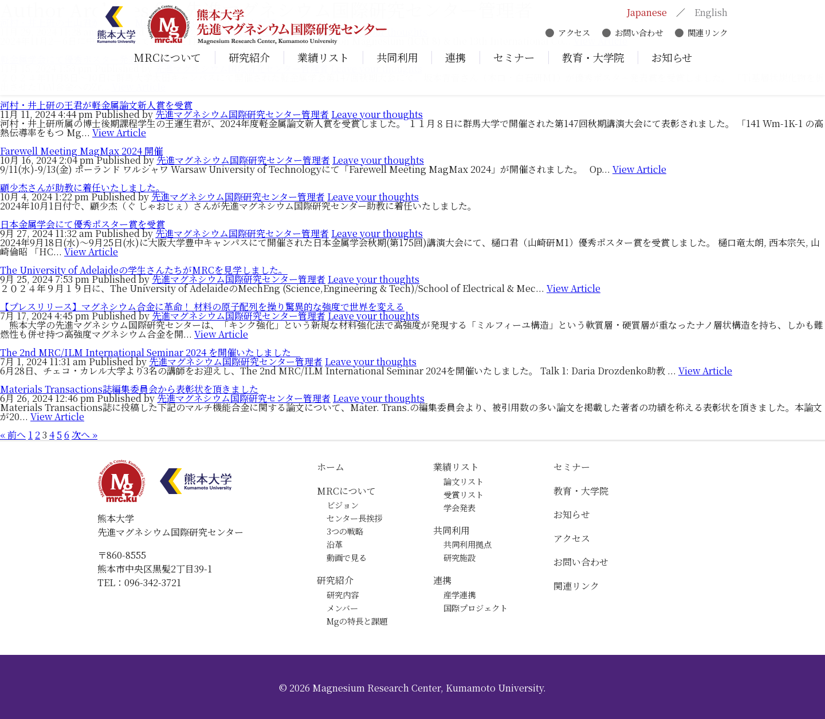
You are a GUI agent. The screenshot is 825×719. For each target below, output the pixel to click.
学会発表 (459, 507)
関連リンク (708, 35)
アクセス (574, 35)
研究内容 (343, 594)
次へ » (84, 434)
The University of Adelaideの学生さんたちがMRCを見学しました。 (144, 269)
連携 (442, 580)
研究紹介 (335, 580)
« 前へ (13, 434)
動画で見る (347, 557)
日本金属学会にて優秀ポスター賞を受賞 (82, 224)
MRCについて (346, 490)
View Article (119, 132)
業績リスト (456, 466)
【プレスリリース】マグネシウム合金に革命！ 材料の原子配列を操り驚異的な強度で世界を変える (202, 306)
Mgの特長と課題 (357, 621)
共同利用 (451, 530)
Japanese (647, 15)
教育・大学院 (580, 490)
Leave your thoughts (377, 114)
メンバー (342, 608)
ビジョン (343, 505)
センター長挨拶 (354, 518)
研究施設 (459, 557)
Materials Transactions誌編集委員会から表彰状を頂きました (129, 389)
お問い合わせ (639, 35)
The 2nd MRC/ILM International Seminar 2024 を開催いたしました (150, 352)
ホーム (330, 466)
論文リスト (463, 481)
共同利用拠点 (467, 544)
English (711, 15)
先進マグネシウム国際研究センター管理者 (242, 114)
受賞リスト (463, 494)
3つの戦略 (345, 531)
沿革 (335, 544)
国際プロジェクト (475, 608)
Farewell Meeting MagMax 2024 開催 (81, 150)
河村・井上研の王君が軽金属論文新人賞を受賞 (96, 105)
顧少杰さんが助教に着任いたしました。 (82, 187)
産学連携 (459, 594)
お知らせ (571, 514)
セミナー (571, 466)
